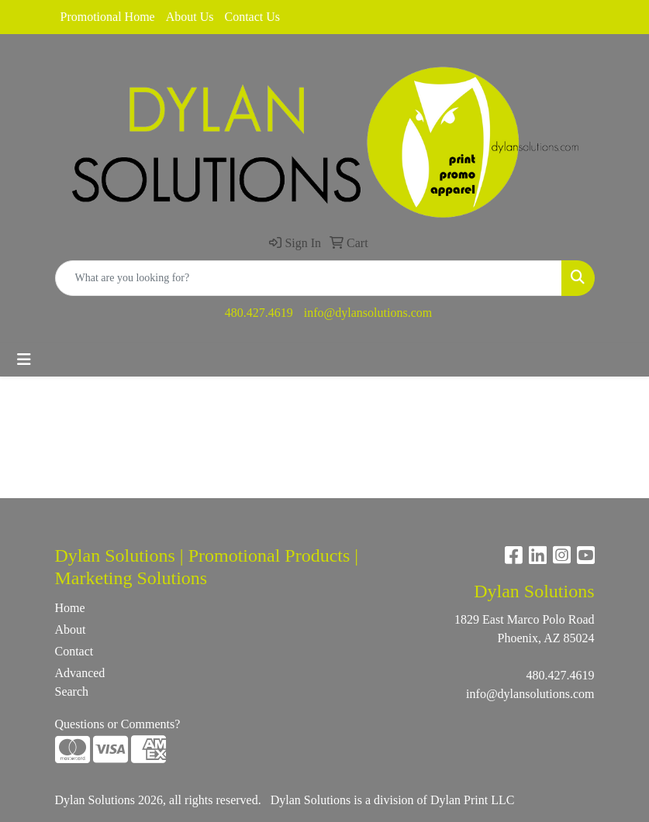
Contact (74, 651)
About (70, 629)
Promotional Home (107, 16)
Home (70, 607)
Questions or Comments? (118, 724)
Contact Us (253, 16)
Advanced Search (80, 682)
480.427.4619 (259, 312)
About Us (190, 16)
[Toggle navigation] (24, 359)
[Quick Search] (308, 278)
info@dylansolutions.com (368, 312)
